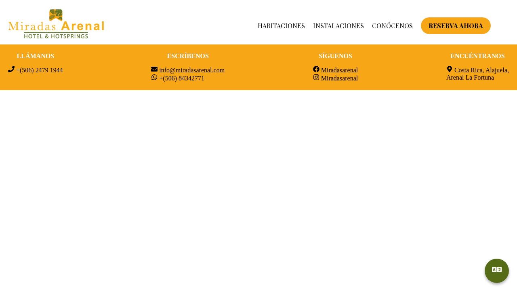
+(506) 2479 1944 (39, 70)
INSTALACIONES (338, 25)
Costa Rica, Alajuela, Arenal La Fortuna (477, 74)
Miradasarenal (339, 70)
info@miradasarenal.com (192, 70)
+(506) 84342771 (181, 78)
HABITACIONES (281, 25)
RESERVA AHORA (456, 25)
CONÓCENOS (392, 25)
